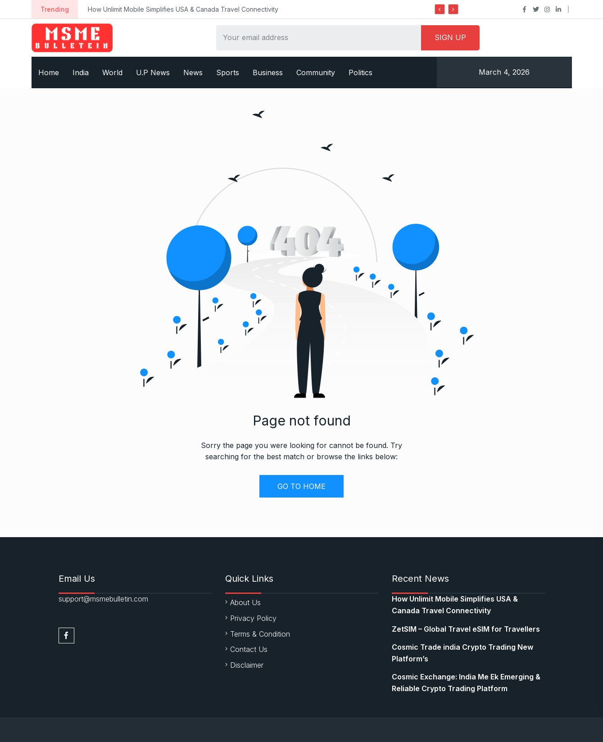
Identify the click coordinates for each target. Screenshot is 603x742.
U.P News (153, 72)
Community (315, 72)
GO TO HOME (301, 486)
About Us (245, 602)
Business (268, 72)
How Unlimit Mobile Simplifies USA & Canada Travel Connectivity (183, 9)
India (81, 72)
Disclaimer (246, 665)
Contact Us (248, 649)
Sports (227, 72)
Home (48, 72)
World (112, 72)
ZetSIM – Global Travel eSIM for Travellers (466, 628)
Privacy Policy (253, 618)
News (193, 72)
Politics (360, 72)
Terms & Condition (260, 633)
